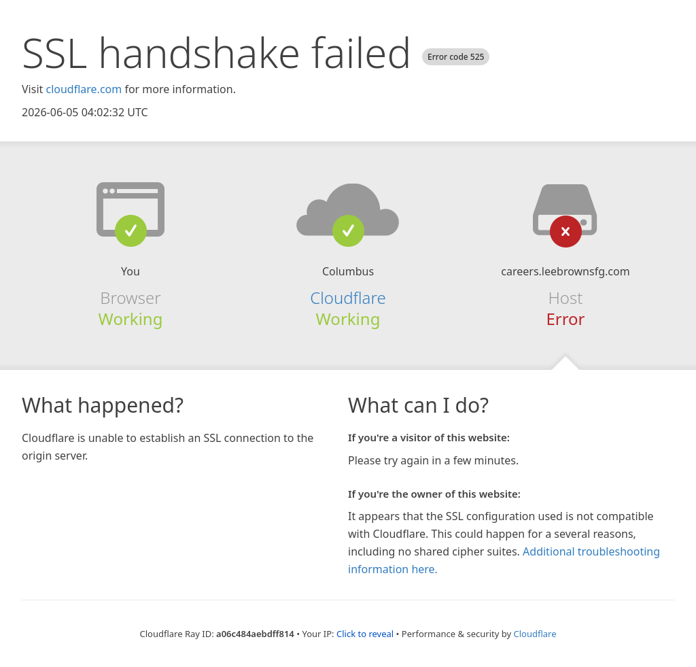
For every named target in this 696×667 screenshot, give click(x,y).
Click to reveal (365, 634)
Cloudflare (347, 297)
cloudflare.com (84, 89)
